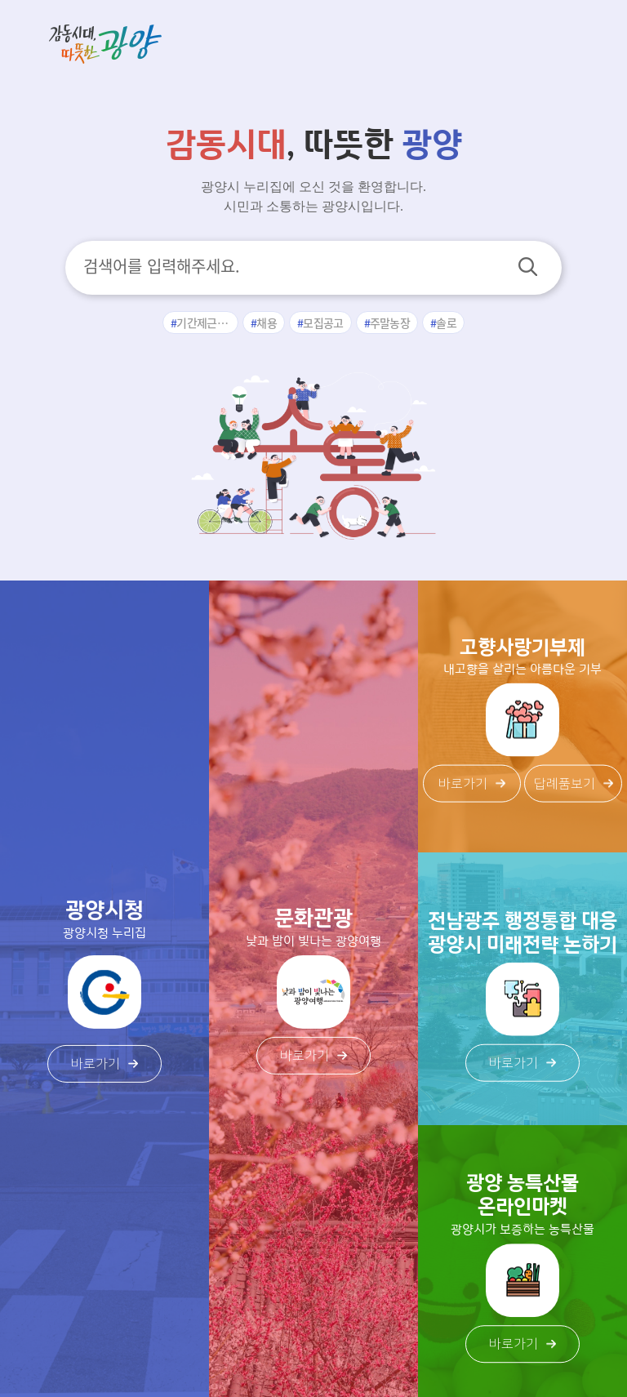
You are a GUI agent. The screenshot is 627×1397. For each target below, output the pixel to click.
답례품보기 (573, 783)
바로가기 (104, 1064)
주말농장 (390, 322)
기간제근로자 (206, 322)
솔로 (446, 322)
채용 (266, 322)
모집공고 (323, 322)
